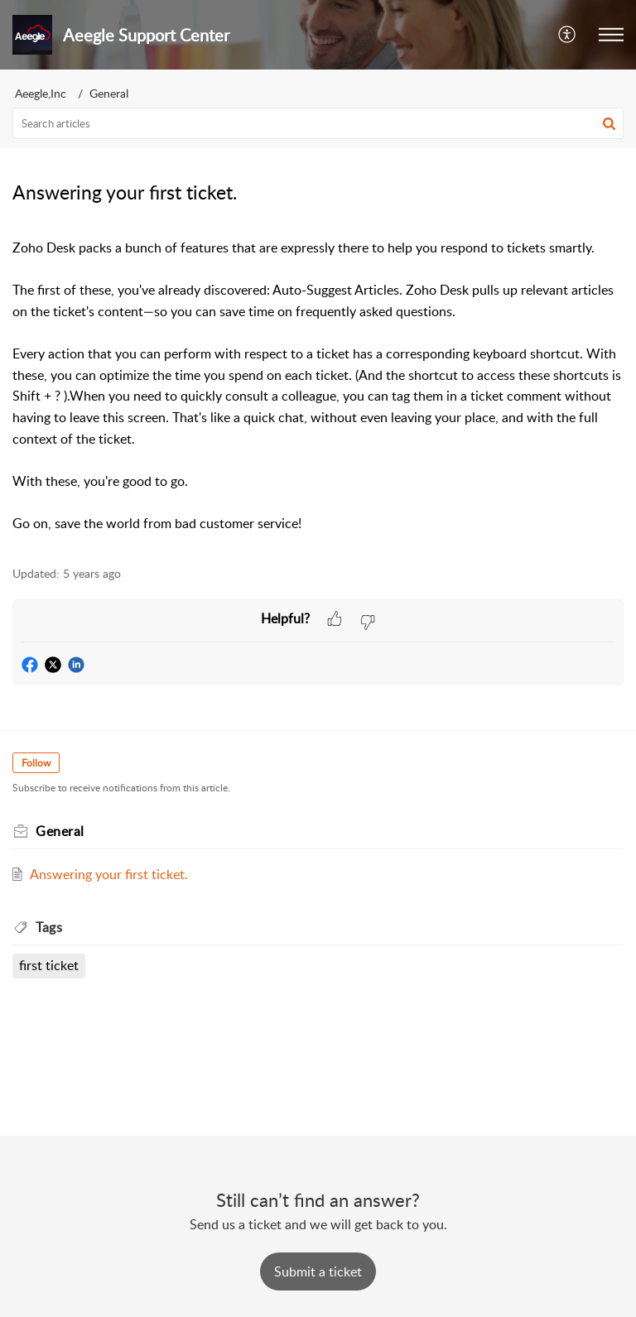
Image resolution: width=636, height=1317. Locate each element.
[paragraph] (318, 386)
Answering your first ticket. (109, 874)
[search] (318, 123)
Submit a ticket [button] (318, 1271)
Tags (49, 927)
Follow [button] (36, 763)
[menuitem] (567, 35)
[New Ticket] (318, 1271)
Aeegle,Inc (40, 93)
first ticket (49, 965)
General (108, 93)
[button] (611, 34)
